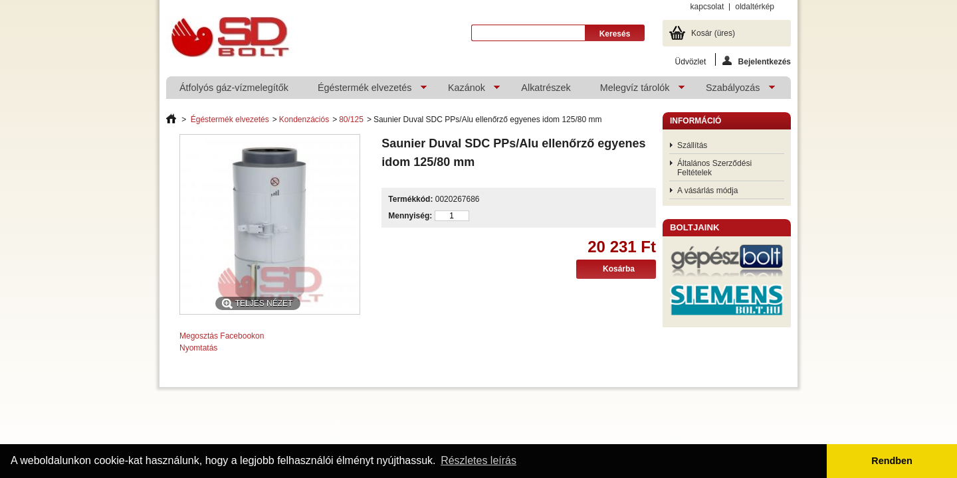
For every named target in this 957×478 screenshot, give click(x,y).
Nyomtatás (198, 348)
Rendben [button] (891, 460)
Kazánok (467, 90)
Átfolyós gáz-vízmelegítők (233, 87)
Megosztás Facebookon (221, 336)
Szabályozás (733, 90)
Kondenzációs (304, 119)
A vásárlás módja (707, 190)
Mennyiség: (410, 215)
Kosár (713, 33)
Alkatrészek (545, 87)
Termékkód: (410, 199)
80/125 (351, 119)
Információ (695, 120)
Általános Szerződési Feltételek (714, 168)
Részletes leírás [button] (478, 460)
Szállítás (692, 145)
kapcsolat (707, 6)
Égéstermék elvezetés (365, 90)
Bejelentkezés (756, 61)
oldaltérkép (754, 6)
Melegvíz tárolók (636, 90)
